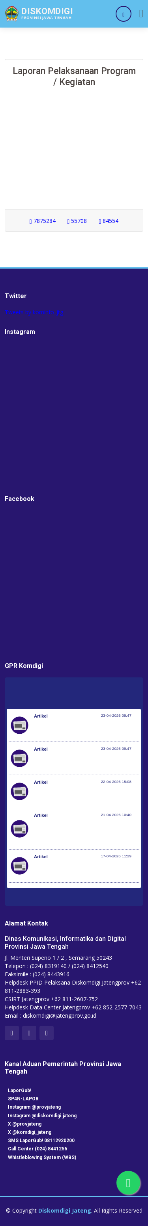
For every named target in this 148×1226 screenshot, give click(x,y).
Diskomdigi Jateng (64, 1210)
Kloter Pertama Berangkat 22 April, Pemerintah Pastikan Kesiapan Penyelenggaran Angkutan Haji (76, 832)
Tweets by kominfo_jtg (34, 312)
